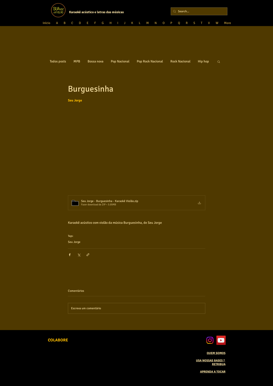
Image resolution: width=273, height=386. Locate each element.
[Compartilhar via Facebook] (69, 254)
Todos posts (58, 61)
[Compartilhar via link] (88, 254)
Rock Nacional (180, 61)
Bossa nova (95, 61)
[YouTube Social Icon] (221, 340)
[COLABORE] (58, 340)
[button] (218, 61)
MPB (76, 61)
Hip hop (203, 61)
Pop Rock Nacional (150, 61)
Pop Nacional (120, 61)
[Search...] (198, 11)
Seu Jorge (74, 242)
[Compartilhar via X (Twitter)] (79, 254)
